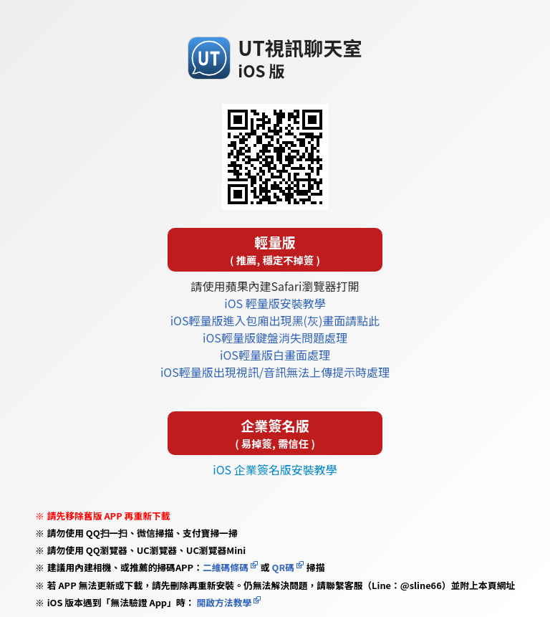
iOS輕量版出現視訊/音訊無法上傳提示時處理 (275, 372)
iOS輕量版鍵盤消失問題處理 (275, 337)
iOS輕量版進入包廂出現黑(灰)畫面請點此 (275, 320)
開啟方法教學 (223, 602)
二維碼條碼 (226, 567)
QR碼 (283, 567)
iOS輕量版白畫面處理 (275, 354)
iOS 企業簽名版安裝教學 (275, 469)
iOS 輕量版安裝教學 (274, 303)
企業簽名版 (275, 433)
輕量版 (275, 249)
